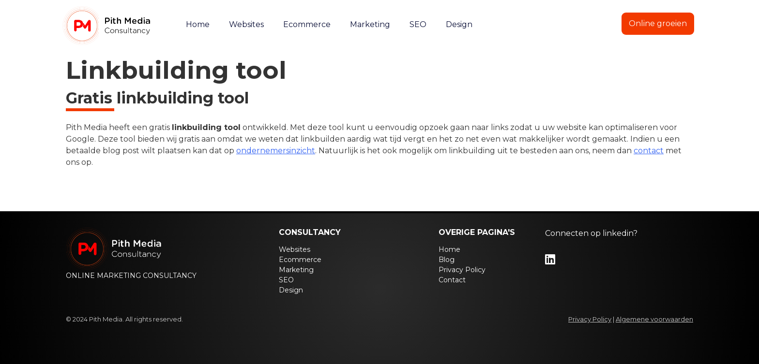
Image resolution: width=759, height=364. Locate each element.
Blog (547, 24)
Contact (591, 24)
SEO (418, 24)
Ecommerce (307, 24)
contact (649, 150)
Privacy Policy (462, 269)
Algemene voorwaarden (654, 319)
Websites (246, 24)
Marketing (370, 24)
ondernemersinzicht (275, 150)
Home (198, 24)
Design (459, 24)
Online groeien (658, 23)
